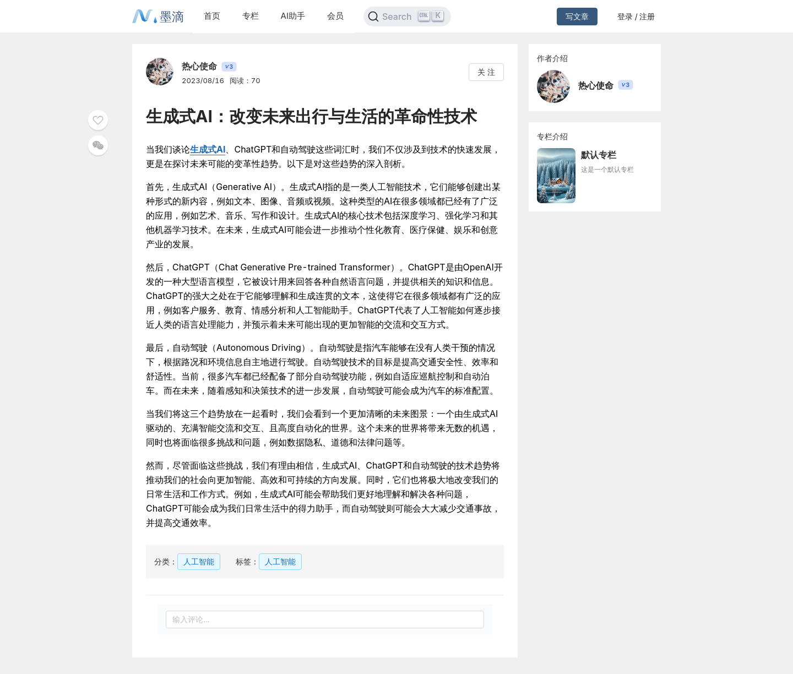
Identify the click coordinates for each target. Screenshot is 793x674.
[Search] (407, 16)
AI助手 (293, 15)
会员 (335, 15)
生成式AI (207, 149)
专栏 (250, 15)
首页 (212, 15)
